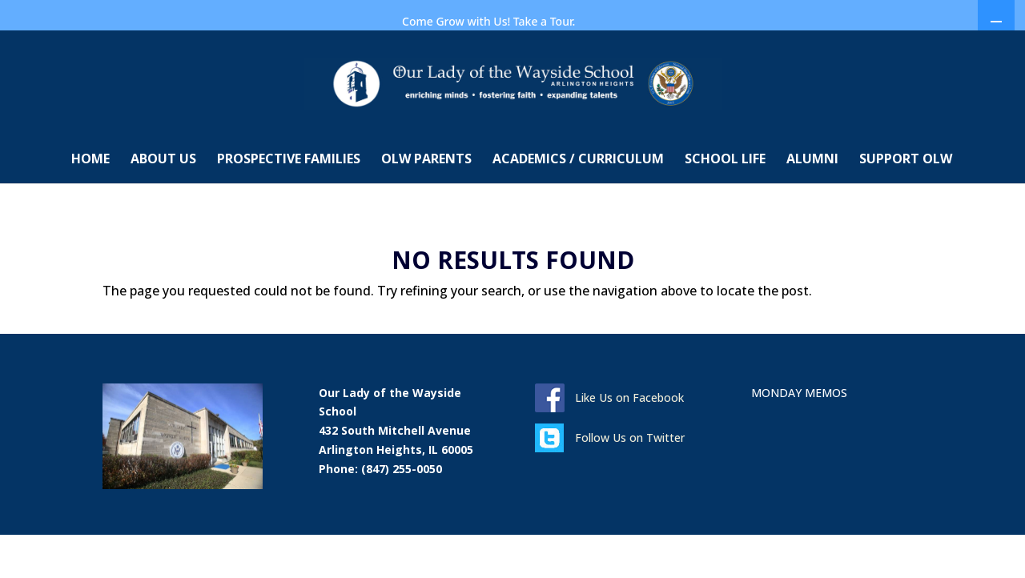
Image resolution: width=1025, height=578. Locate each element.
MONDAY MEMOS (770, 56)
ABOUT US (163, 203)
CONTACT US (56, 55)
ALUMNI (812, 203)
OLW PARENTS (426, 203)
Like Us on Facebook (629, 440)
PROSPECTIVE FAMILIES (288, 203)
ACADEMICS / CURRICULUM (578, 203)
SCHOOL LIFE (725, 203)
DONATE (697, 56)
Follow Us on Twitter (630, 480)
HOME (90, 203)
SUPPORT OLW (905, 203)
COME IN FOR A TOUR (613, 56)
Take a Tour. (544, 21)
